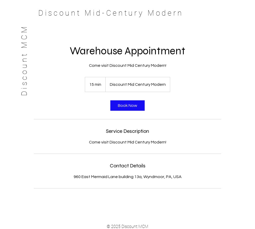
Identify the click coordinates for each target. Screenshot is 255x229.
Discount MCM (24, 60)
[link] (127, 105)
